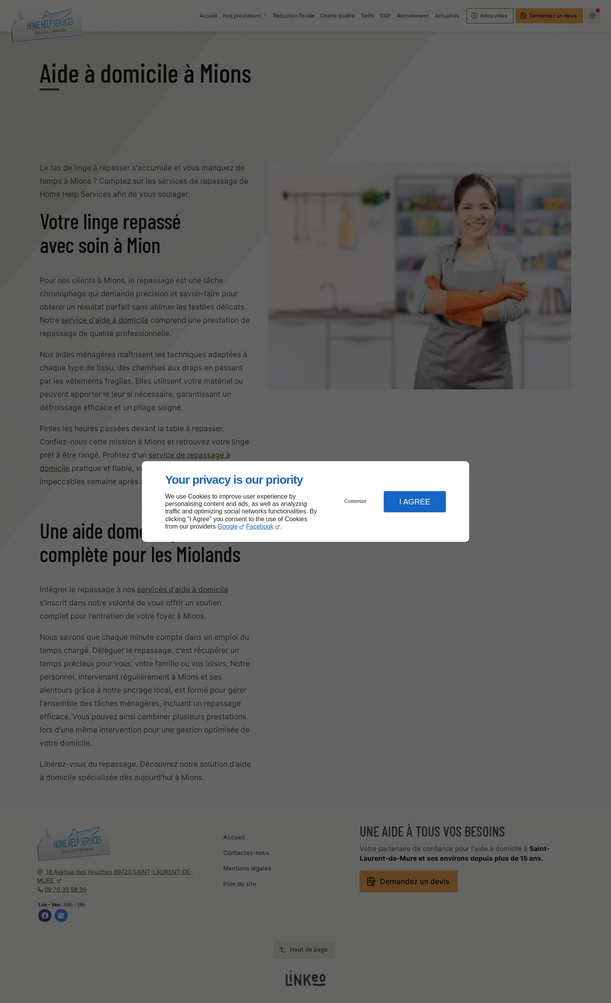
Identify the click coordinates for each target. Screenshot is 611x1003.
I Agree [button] (414, 501)
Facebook (260, 526)
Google (227, 526)
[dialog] (305, 501)
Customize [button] (355, 501)
